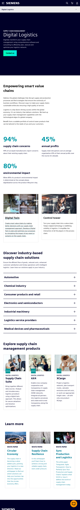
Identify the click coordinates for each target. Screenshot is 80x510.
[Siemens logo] (12, 3)
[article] (59, 217)
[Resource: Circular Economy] (15, 460)
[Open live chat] (73, 503)
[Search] (67, 3)
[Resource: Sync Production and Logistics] (64, 460)
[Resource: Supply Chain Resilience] (40, 460)
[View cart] (72, 3)
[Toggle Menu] (3, 3)
